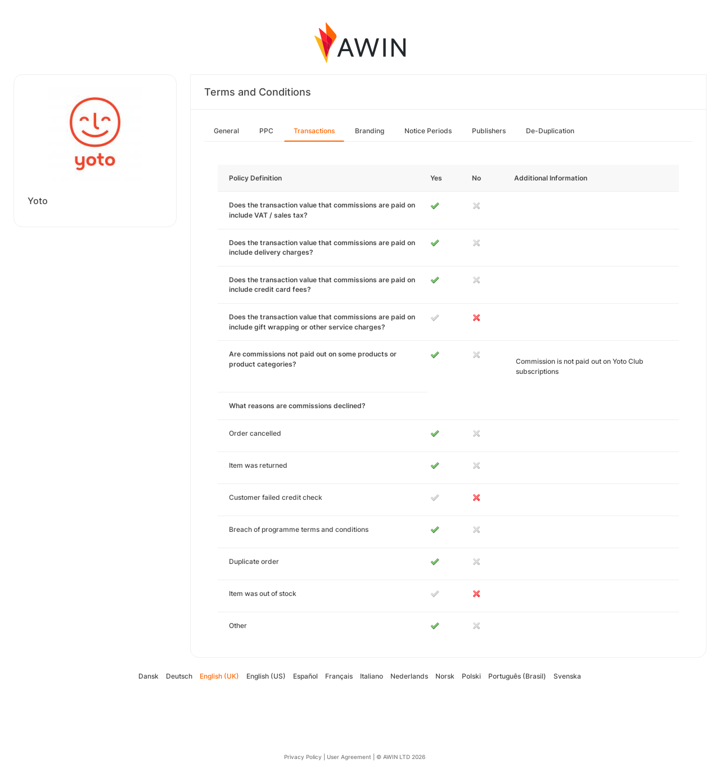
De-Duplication (550, 131)
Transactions (314, 131)
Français (339, 676)
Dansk (148, 676)
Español (305, 676)
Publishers (489, 131)
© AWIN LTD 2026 (400, 756)
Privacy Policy (303, 756)
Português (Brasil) (517, 676)
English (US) (266, 676)
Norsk (444, 676)
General (226, 131)
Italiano (371, 676)
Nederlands (409, 676)
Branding (369, 131)
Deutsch (179, 676)
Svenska (567, 676)
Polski (471, 676)
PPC (266, 131)
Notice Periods (428, 131)
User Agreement (349, 756)
